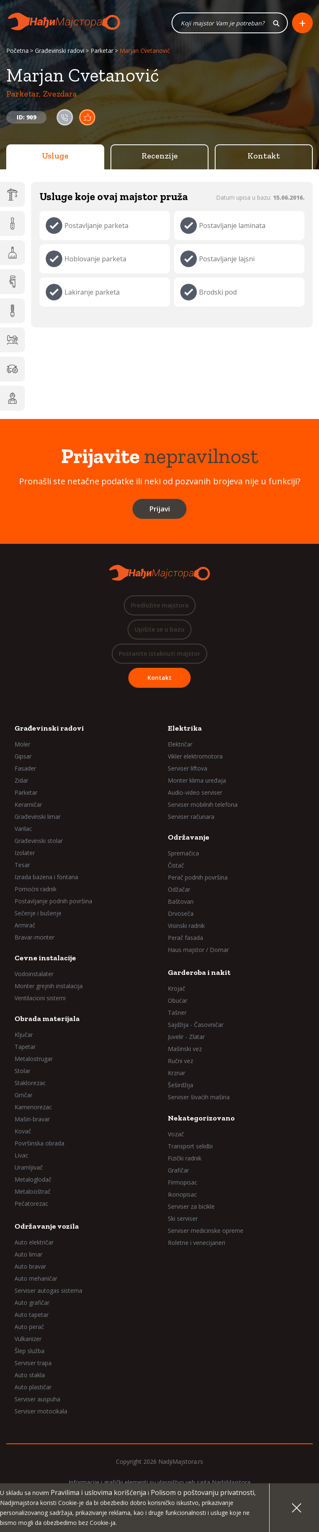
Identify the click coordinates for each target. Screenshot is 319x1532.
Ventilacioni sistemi (40, 998)
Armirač (25, 926)
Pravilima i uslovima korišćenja (98, 1492)
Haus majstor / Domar (198, 950)
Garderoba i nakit (199, 972)
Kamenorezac (33, 1107)
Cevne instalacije (45, 958)
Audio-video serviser (195, 793)
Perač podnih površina (198, 878)
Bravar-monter (34, 938)
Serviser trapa (33, 1363)
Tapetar (25, 1047)
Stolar (22, 1071)
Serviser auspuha (37, 1399)
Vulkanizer (28, 1339)
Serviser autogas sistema (48, 1291)
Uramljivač (29, 1168)
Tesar (22, 865)
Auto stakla (30, 1375)
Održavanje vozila (47, 1226)
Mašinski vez (185, 1049)
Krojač (176, 989)
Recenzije (160, 156)
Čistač (176, 866)
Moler (22, 745)
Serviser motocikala (41, 1411)
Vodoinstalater (34, 974)
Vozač (176, 1134)
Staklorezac (30, 1083)
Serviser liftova (187, 769)
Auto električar (34, 1243)
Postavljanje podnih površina (53, 901)
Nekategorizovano (201, 1118)
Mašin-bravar (32, 1119)
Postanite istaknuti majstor (159, 654)
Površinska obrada (39, 1144)
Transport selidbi (190, 1146)
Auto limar (28, 1255)
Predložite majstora (160, 606)
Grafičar (178, 1171)
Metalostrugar (34, 1059)
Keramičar (28, 805)
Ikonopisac (182, 1195)
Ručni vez (180, 1061)
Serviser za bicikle (191, 1207)
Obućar (177, 1001)
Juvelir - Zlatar (186, 1037)
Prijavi (159, 509)
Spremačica (183, 854)
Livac (21, 1156)
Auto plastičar (33, 1387)
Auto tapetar (32, 1315)
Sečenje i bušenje (38, 913)
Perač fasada (185, 938)
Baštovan (181, 902)
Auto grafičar (32, 1303)
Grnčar (23, 1095)
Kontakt (264, 156)
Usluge (55, 156)
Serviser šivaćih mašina (199, 1097)
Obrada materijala (47, 1019)
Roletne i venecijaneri (196, 1243)
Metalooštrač (33, 1192)
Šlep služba (29, 1351)
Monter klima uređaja (197, 781)
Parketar (102, 51)
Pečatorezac (31, 1204)
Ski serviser (183, 1219)
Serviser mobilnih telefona (203, 805)
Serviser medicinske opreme (205, 1231)
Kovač (23, 1131)
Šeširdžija (180, 1085)
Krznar (176, 1073)
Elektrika (185, 728)
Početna (17, 51)
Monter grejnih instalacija (49, 986)
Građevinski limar (38, 817)
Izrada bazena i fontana (46, 877)
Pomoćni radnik (35, 889)
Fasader (25, 769)
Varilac (23, 829)
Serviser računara (191, 817)
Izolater (25, 853)
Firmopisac (182, 1183)
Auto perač (29, 1327)
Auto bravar (30, 1267)
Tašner (177, 1013)
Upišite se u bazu (159, 630)
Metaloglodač (33, 1180)
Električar (180, 745)
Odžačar (179, 890)
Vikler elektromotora (195, 757)
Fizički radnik (184, 1159)
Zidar (21, 781)
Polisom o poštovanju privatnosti (202, 1492)
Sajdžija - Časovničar (195, 1025)
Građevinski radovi (59, 51)
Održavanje (188, 837)
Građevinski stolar (39, 841)
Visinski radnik (186, 926)
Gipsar (23, 757)
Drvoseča (181, 914)
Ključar (24, 1035)
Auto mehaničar (36, 1279)
